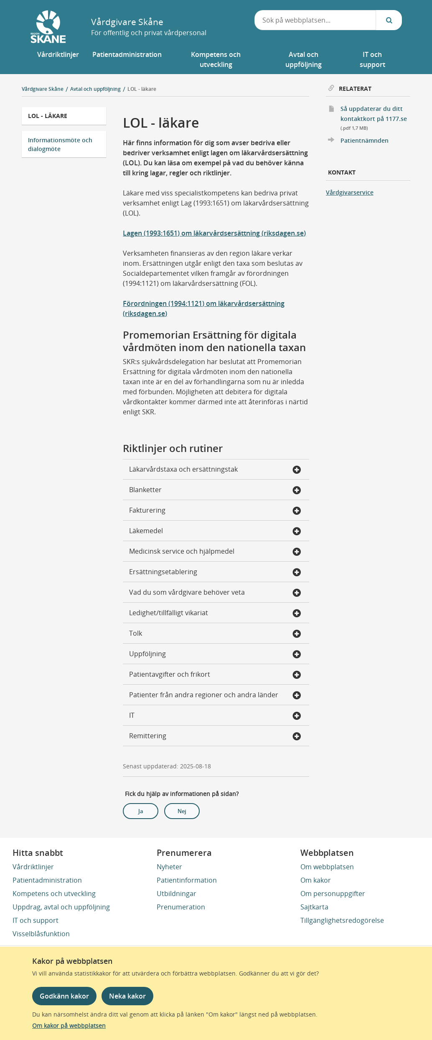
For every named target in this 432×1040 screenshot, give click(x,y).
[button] (58, 59)
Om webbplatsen (327, 866)
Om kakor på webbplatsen (69, 1026)
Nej (182, 811)
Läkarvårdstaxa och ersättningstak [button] (214, 470)
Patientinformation (187, 880)
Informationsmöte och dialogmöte (60, 144)
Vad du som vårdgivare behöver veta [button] (214, 593)
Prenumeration (181, 907)
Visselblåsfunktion (41, 933)
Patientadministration (47, 880)
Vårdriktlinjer (33, 866)
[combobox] (315, 20)
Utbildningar (176, 893)
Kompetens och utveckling (54, 893)
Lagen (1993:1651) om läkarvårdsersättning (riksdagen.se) (214, 233)
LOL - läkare (141, 88)
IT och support (35, 920)
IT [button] (214, 716)
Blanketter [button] (214, 490)
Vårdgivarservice (350, 192)
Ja (140, 811)
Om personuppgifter (332, 893)
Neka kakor (127, 996)
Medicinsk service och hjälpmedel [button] (214, 552)
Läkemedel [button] (214, 531)
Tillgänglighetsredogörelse (342, 920)
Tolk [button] (214, 634)
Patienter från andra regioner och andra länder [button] (214, 695)
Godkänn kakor (64, 996)
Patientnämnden (365, 140)
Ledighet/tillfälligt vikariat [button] (214, 613)
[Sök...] (389, 20)
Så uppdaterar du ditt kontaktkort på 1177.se (376, 119)
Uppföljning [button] (214, 654)
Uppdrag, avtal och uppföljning (61, 907)
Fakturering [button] (214, 511)
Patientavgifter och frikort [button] (214, 675)
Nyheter (169, 866)
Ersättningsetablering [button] (214, 572)
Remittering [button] (214, 736)
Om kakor (315, 880)
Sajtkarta (314, 907)
